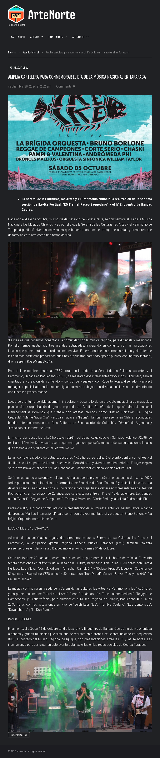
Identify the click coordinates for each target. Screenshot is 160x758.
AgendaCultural (31, 52)
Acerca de (78, 37)
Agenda (34, 37)
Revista (12, 52)
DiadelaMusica (19, 735)
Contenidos (56, 37)
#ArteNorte (18, 37)
